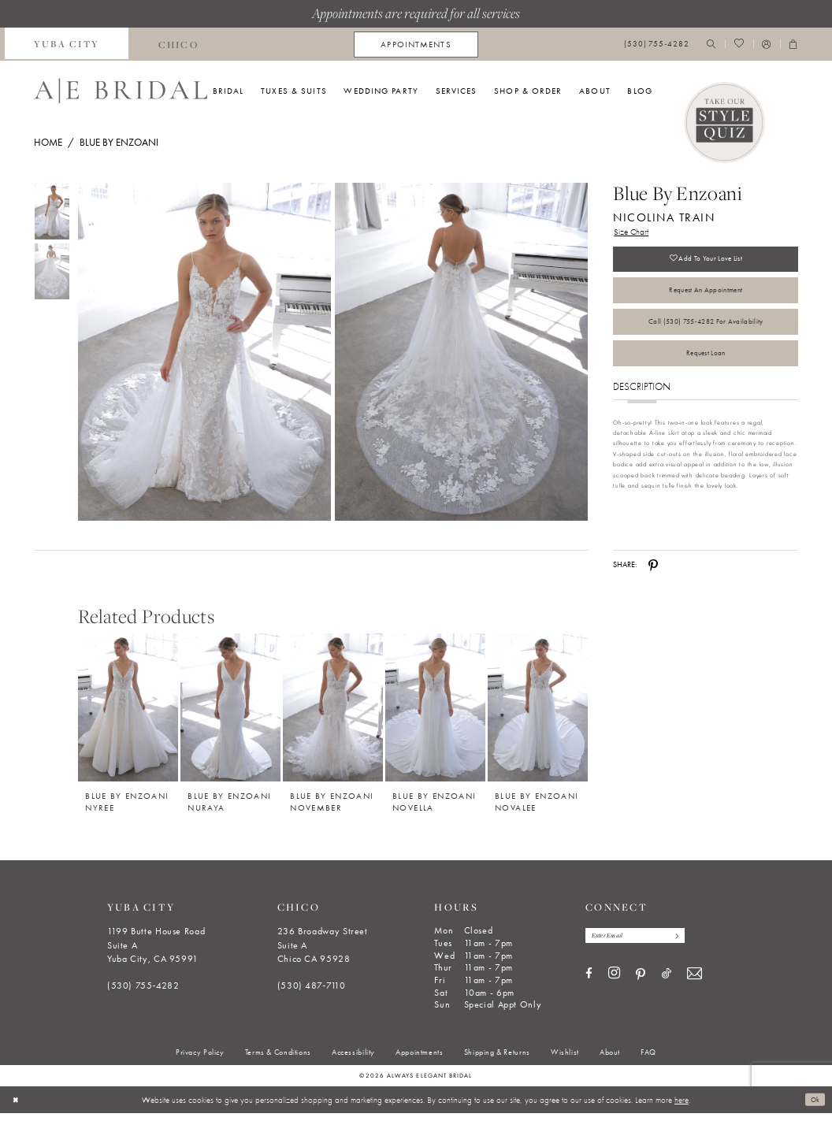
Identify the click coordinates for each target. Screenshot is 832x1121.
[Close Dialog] (17, 1107)
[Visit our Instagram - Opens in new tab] (614, 984)
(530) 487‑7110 (311, 993)
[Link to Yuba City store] (67, 44)
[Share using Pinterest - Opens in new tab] (653, 573)
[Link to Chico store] (178, 44)
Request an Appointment (705, 300)
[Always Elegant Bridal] (120, 90)
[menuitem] (67, 44)
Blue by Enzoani (119, 142)
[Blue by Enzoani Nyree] (128, 715)
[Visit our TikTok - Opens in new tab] (666, 984)
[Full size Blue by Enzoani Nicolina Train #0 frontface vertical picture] (204, 352)
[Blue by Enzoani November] (333, 715)
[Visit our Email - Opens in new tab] (694, 984)
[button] (766, 44)
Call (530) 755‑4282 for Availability (705, 337)
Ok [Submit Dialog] (813, 1107)
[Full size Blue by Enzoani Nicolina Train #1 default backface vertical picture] (462, 352)
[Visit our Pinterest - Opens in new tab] (640, 984)
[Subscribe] (691, 944)
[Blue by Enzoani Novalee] (538, 715)
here (681, 1107)
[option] (128, 723)
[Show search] (711, 44)
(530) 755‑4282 (143, 993)
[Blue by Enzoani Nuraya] (230, 715)
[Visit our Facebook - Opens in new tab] (588, 984)
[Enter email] (643, 944)
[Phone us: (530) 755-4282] (656, 44)
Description (641, 409)
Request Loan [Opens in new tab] (706, 374)
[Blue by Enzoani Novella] (435, 715)
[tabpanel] (202, 352)
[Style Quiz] (725, 123)
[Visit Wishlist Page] (738, 44)
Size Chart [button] (634, 232)
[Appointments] (415, 45)
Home (48, 142)
